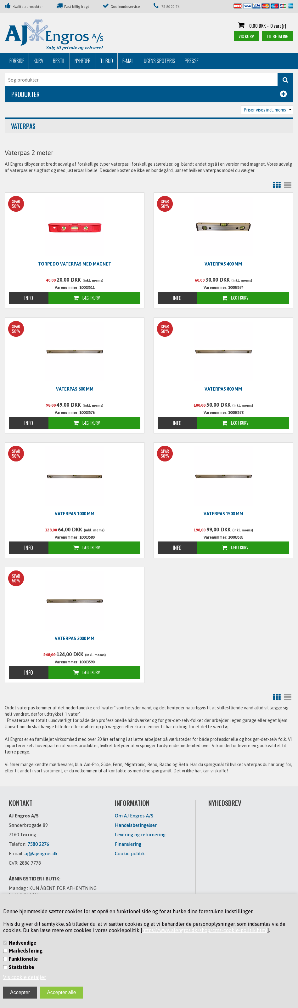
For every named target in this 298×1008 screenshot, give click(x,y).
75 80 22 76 (170, 6)
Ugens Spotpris (159, 61)
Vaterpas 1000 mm (74, 513)
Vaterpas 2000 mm (74, 638)
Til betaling (278, 36)
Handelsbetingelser (136, 825)
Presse (192, 61)
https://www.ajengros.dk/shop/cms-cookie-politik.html (204, 930)
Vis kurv (246, 36)
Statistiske (21, 967)
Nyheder (83, 61)
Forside (16, 61)
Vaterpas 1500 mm (223, 513)
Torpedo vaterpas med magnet (74, 263)
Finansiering (128, 844)
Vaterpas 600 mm (74, 389)
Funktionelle (23, 959)
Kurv (38, 61)
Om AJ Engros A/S (134, 815)
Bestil (59, 61)
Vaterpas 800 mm (223, 389)
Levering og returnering (140, 834)
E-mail (128, 61)
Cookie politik (130, 853)
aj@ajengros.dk (41, 853)
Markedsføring (25, 951)
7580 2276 (38, 844)
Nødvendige (22, 943)
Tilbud (106, 61)
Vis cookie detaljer (24, 977)
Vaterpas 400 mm (223, 263)
